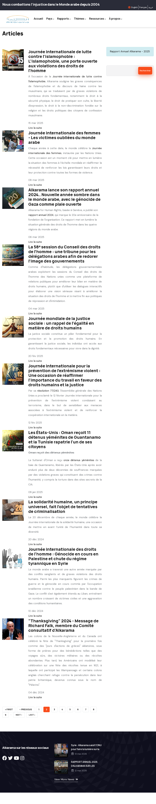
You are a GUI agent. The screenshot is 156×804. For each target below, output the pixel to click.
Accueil (46, 18)
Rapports (72, 18)
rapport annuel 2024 (40, 229)
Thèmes (88, 18)
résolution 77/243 (48, 405)
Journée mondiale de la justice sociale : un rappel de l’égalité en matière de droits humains (61, 337)
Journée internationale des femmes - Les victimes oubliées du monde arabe (64, 151)
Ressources (105, 18)
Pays (58, 18)
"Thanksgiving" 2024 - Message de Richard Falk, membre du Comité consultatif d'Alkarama (63, 639)
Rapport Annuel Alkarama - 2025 (130, 65)
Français (143, 7)
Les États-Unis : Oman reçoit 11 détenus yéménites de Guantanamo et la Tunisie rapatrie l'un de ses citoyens (64, 454)
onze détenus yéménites (79, 474)
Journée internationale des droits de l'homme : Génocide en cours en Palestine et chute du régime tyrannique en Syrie (63, 570)
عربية (151, 7)
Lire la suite (35, 142)
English (134, 7)
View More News (64, 793)
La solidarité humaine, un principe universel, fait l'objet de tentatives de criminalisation (62, 520)
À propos (78, 34)
